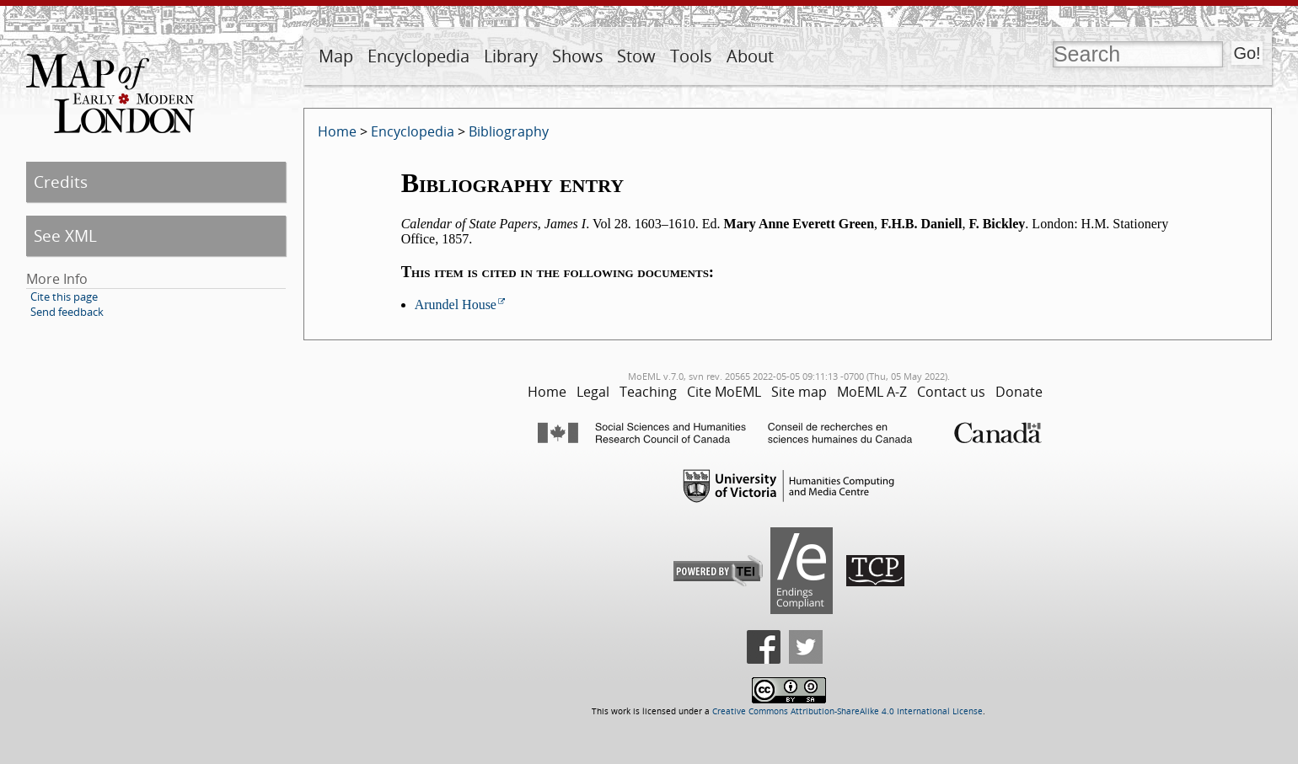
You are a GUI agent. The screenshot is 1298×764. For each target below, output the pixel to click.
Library (511, 56)
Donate (1019, 391)
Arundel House (455, 304)
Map (336, 56)
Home (337, 131)
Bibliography (509, 131)
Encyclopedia (418, 56)
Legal (593, 391)
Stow (636, 56)
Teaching (648, 391)
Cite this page (64, 296)
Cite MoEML (724, 391)
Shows (577, 56)
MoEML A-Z (872, 391)
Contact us (951, 391)
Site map (799, 391)
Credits (61, 181)
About (750, 56)
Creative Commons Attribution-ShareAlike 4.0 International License (847, 711)
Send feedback (67, 311)
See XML (65, 235)
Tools (691, 56)
